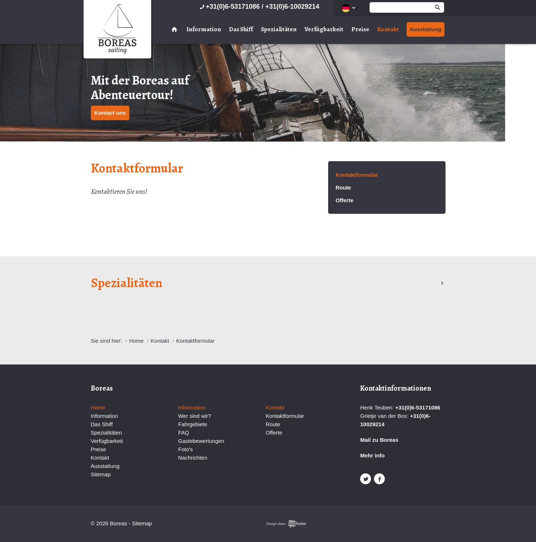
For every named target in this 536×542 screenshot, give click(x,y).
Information (203, 29)
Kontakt (388, 29)
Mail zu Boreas (379, 440)
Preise (360, 29)
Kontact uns (110, 113)
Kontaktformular (356, 175)
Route (343, 187)
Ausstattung (426, 29)
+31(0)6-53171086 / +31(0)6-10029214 (258, 6)
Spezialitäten (279, 29)
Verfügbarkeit (324, 29)
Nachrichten (192, 458)
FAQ (183, 432)
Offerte (344, 200)
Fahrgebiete (192, 424)
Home (98, 407)
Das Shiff (241, 29)
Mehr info (372, 455)
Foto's (185, 449)
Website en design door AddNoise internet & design (286, 524)
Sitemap (101, 474)
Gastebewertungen (201, 441)
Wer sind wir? (194, 416)
